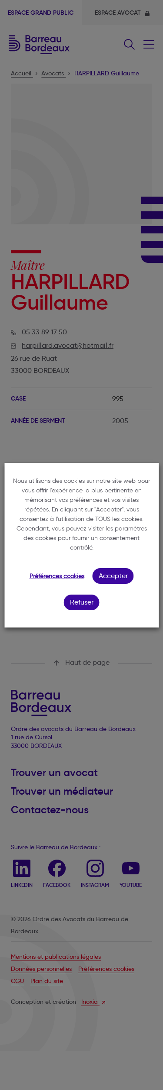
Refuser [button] (81, 602)
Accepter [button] (113, 576)
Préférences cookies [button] (57, 576)
